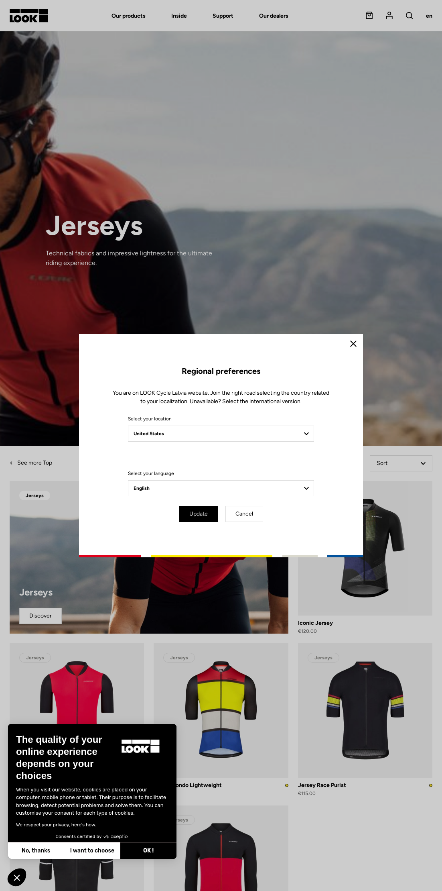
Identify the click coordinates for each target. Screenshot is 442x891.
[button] (16, 877)
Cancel (244, 513)
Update (198, 513)
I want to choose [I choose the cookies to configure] (92, 850)
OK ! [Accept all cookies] (148, 850)
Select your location (150, 419)
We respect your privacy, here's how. (56, 825)
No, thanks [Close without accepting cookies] (36, 850)
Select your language (151, 473)
